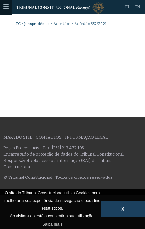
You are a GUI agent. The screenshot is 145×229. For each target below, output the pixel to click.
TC (18, 24)
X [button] (122, 209)
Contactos (49, 137)
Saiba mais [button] (52, 224)
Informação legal (86, 137)
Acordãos (62, 24)
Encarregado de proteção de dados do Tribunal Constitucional (63, 154)
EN (137, 7)
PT (127, 7)
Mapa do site (17, 137)
